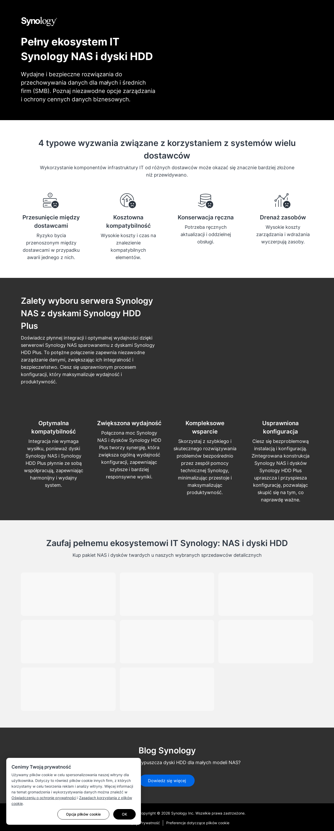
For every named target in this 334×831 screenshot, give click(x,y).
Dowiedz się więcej (167, 780)
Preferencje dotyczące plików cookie (197, 823)
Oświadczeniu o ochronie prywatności (43, 797)
